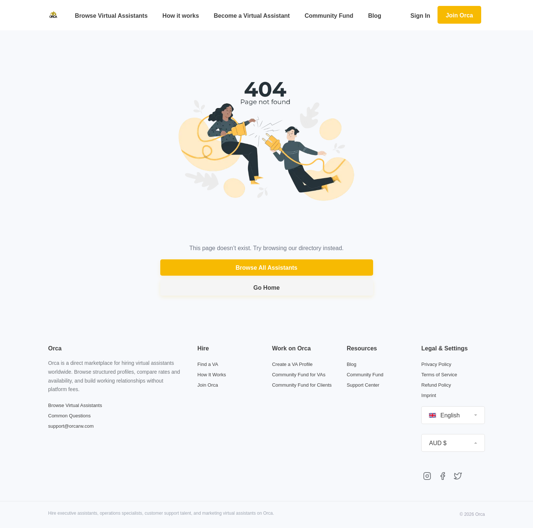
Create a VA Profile (292, 364)
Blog (351, 364)
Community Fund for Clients (302, 385)
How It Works (211, 374)
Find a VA (207, 364)
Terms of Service (439, 374)
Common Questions (69, 415)
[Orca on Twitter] (458, 477)
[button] (453, 415)
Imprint (428, 395)
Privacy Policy (436, 364)
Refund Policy (436, 385)
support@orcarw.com (71, 426)
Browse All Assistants (267, 268)
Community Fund (365, 374)
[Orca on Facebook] (443, 477)
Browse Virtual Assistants (75, 405)
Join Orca (459, 15)
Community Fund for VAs (298, 374)
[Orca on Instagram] (427, 477)
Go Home (266, 288)
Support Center (363, 385)
